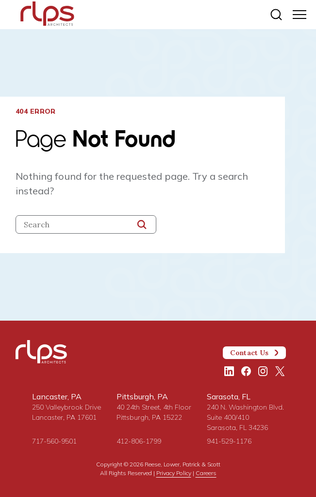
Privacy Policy (173, 473)
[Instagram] (263, 371)
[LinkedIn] (229, 371)
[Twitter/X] (280, 371)
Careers (206, 473)
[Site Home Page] (47, 15)
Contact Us (254, 352)
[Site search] (276, 14)
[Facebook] (246, 371)
